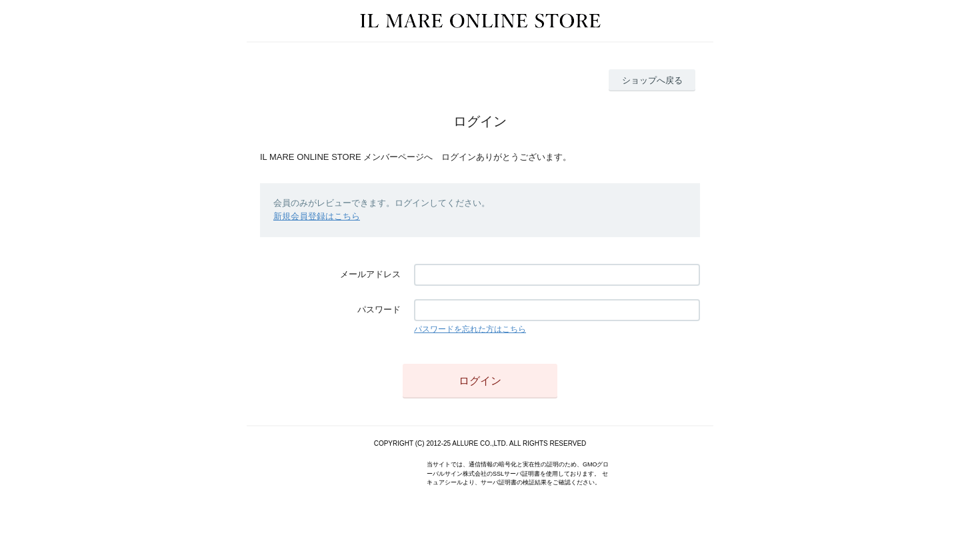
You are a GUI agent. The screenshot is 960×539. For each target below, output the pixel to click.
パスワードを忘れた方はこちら (470, 329)
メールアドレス (370, 274)
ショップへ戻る (652, 80)
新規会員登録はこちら (316, 216)
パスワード (379, 309)
